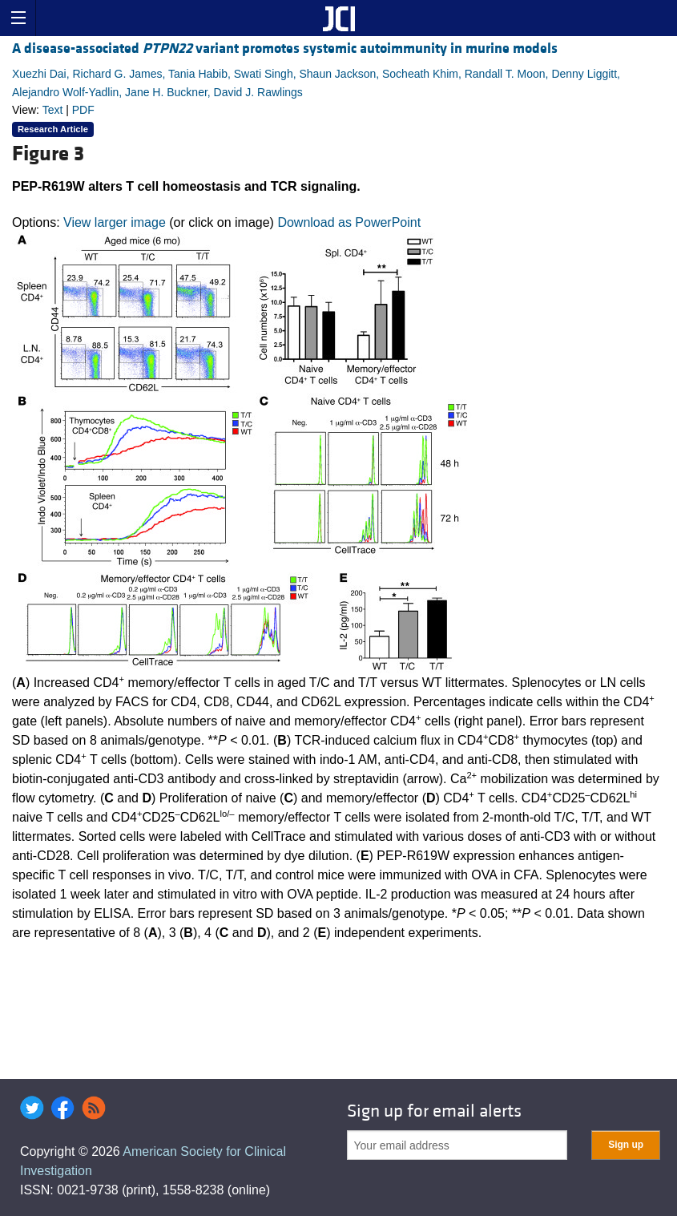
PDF (83, 109)
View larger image (114, 222)
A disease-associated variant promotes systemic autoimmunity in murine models (285, 48)
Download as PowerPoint (349, 222)
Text (52, 109)
